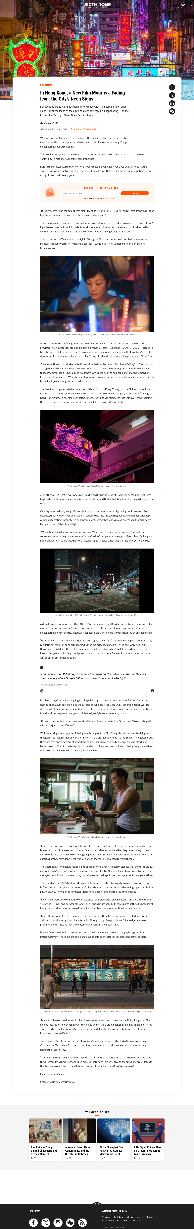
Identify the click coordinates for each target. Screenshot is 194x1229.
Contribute (118, 1217)
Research (140, 1217)
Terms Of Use (108, 1220)
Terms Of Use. (110, 198)
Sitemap (136, 1220)
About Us (106, 1217)
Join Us (129, 1217)
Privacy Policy (123, 1220)
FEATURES (46, 85)
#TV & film (76, 129)
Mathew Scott (50, 123)
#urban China (89, 129)
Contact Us (152, 1217)
